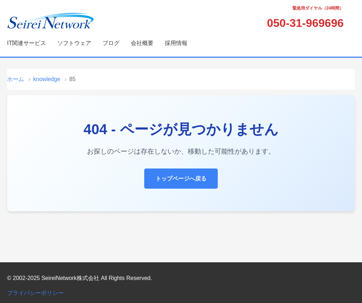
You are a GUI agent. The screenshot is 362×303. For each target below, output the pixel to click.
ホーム (15, 79)
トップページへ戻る (181, 179)
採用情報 (176, 43)
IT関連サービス (26, 43)
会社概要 (142, 43)
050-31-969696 (305, 23)
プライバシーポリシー (35, 293)
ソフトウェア (74, 43)
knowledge (46, 79)
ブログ (111, 43)
